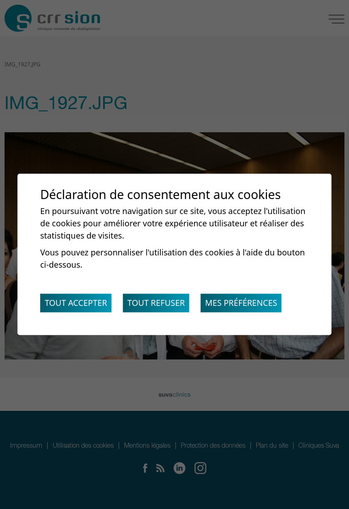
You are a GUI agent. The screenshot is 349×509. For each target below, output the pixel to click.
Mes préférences (241, 303)
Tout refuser (155, 303)
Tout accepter (76, 303)
